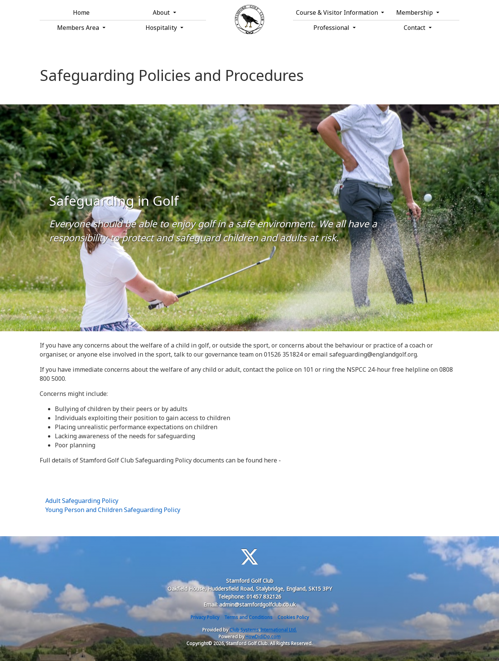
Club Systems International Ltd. (263, 630)
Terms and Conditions (248, 617)
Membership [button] (415, 12)
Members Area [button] (79, 27)
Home (81, 12)
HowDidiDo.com (262, 636)
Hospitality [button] (162, 27)
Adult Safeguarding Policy (81, 501)
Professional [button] (332, 27)
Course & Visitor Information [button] (336, 12)
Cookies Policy (293, 617)
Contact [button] (415, 27)
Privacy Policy (205, 617)
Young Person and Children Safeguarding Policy (112, 510)
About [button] (162, 12)
